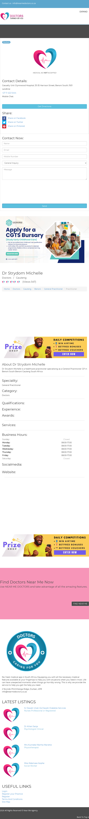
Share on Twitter (12, 122)
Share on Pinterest (13, 126)
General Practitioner (53, 289)
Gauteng (27, 289)
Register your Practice (12, 794)
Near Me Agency (31, 810)
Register (6, 796)
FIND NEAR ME (80, 604)
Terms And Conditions (12, 799)
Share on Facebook (14, 118)
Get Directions (44, 106)
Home (7, 289)
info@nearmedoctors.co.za (24, 3)
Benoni (37, 289)
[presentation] (13, 191)
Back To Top (83, 817)
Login (4, 791)
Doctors (16, 289)
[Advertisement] (43, 318)
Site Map (6, 802)
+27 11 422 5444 (9, 93)
